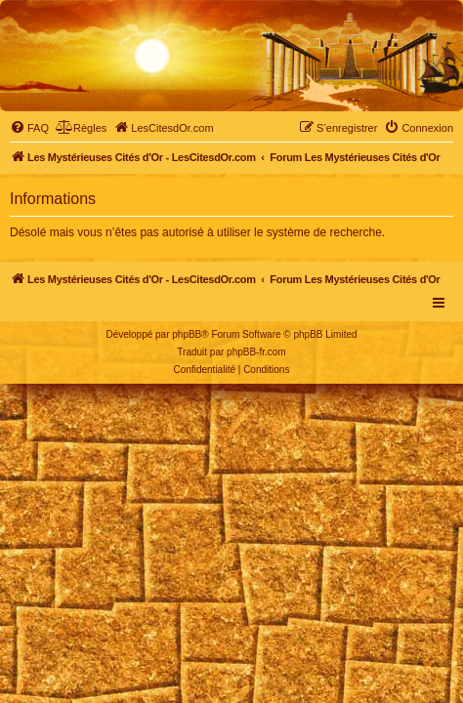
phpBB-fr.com (256, 352)
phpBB (186, 334)
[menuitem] (29, 128)
